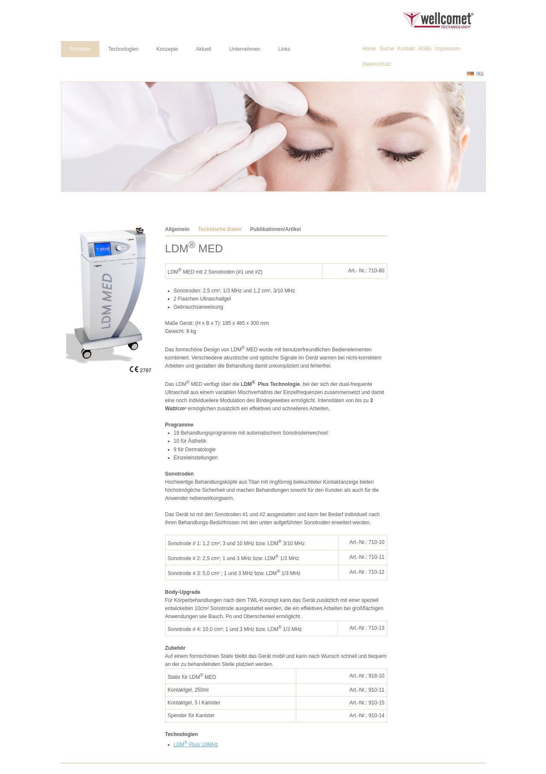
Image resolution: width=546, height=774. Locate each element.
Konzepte (167, 49)
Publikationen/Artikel (275, 229)
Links (284, 49)
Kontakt (406, 49)
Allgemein (177, 229)
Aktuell (203, 49)
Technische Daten (220, 229)
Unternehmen (244, 49)
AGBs (425, 49)
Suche (387, 49)
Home (369, 49)
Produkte (80, 49)
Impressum (447, 49)
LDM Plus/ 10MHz (196, 745)
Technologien (123, 49)
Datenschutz (376, 64)
